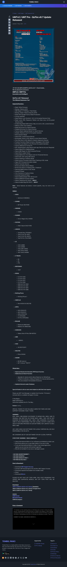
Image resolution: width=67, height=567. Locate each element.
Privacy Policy (55, 551)
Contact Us (54, 545)
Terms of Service (55, 555)
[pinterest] (9, 30)
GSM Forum (16, 496)
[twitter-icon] (21, 558)
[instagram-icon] (8, 558)
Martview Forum (17, 497)
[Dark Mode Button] (64, 2)
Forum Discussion (56, 557)
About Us (54, 543)
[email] (9, 33)
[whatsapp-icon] (23, 558)
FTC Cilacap (38, 545)
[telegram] (9, 28)
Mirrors (23, 474)
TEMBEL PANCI (8, 541)
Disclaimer (54, 547)
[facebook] (9, 20)
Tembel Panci (33, 2)
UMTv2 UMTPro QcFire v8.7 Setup (22, 486)
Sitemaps (53, 553)
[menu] (3, 2)
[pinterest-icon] (13, 558)
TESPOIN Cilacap (39, 543)
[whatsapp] (9, 25)
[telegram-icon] (16, 558)
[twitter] (9, 22)
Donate (53, 549)
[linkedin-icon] (11, 558)
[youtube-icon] (26, 558)
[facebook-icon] (5, 558)
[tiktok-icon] (18, 558)
